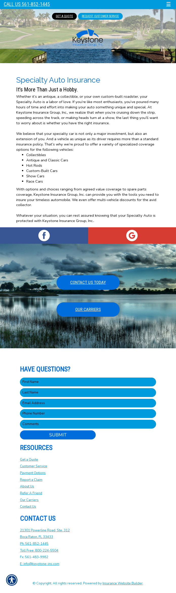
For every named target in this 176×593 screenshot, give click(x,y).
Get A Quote (64, 16)
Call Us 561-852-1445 (27, 4)
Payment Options (33, 473)
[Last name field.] (88, 392)
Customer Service (33, 466)
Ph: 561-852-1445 (34, 543)
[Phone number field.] (88, 413)
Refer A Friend (31, 493)
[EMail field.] (88, 403)
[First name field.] (88, 382)
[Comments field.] (88, 424)
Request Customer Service (100, 16)
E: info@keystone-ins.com (39, 564)
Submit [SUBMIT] (58, 435)
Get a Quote (29, 459)
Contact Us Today (88, 282)
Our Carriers (88, 309)
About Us (27, 486)
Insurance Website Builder (123, 583)
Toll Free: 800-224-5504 (39, 550)
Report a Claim (31, 480)
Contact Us (28, 506)
